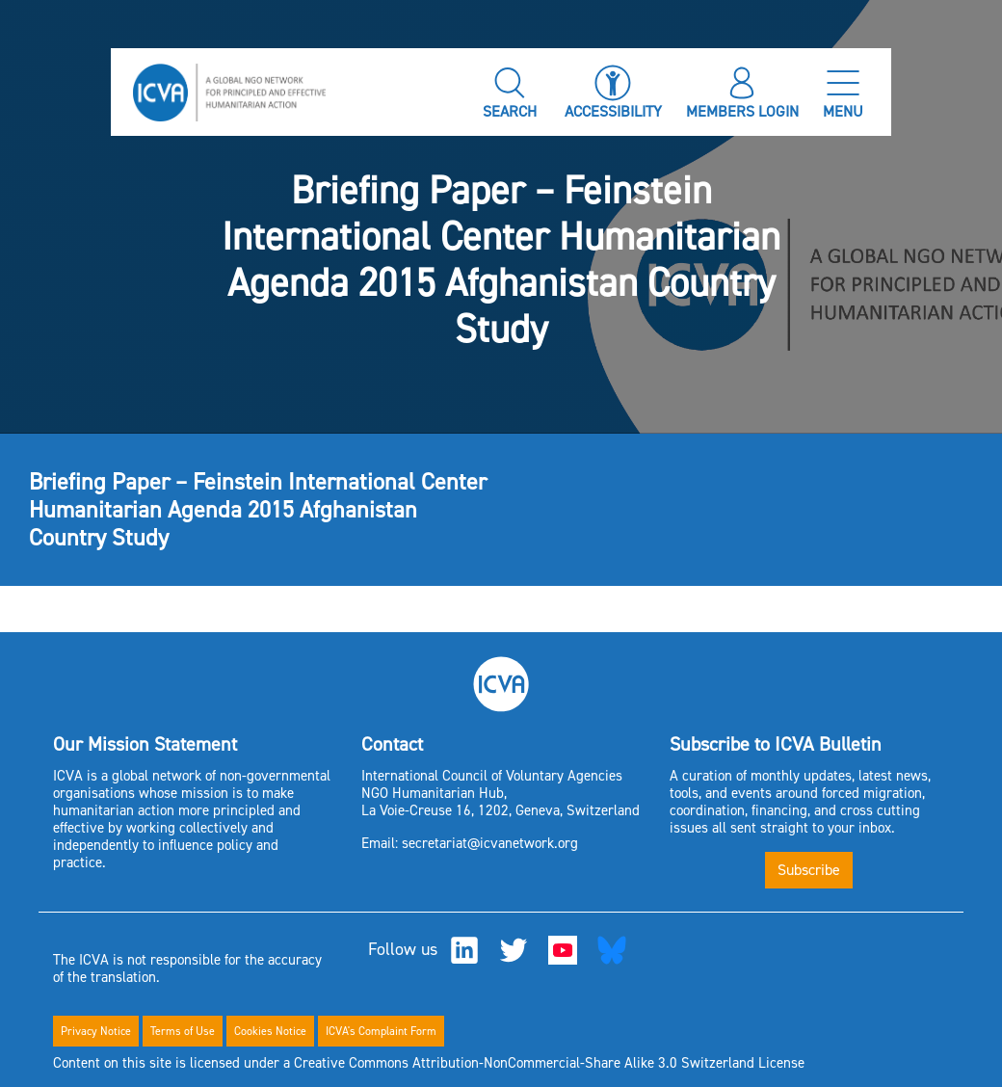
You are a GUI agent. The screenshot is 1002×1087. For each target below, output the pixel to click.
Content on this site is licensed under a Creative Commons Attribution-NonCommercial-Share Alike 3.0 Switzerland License (428, 1063)
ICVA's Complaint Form (381, 1031)
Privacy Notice (96, 1031)
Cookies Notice (270, 1031)
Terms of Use (182, 1031)
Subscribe (809, 870)
